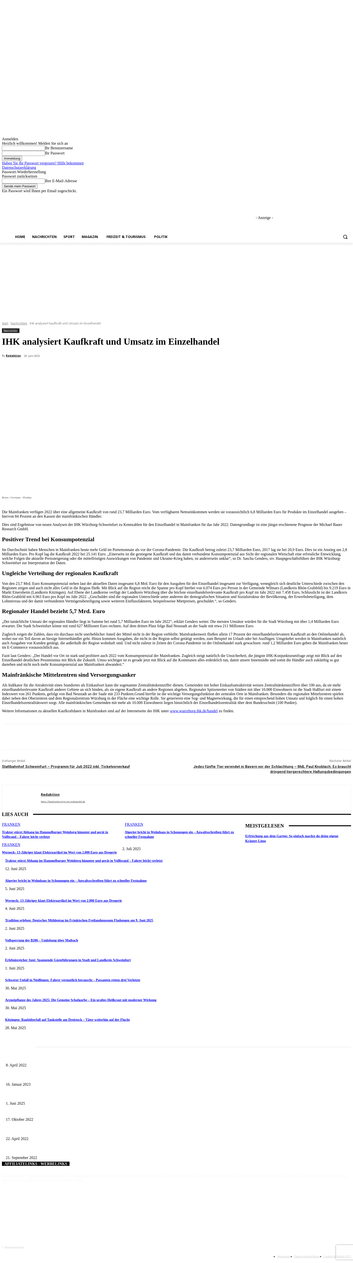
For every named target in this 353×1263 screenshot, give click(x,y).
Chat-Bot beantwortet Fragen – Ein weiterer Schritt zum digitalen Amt (54, 1130)
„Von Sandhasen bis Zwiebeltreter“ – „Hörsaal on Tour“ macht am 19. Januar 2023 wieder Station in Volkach (80, 1076)
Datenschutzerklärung (19, 167)
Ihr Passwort (54, 153)
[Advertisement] (176, 279)
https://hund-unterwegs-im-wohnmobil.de (63, 801)
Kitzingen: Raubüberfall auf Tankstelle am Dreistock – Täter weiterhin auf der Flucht (67, 1020)
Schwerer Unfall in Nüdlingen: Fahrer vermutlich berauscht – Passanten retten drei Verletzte (72, 980)
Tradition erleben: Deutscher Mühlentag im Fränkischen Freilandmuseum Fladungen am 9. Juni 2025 (79, 920)
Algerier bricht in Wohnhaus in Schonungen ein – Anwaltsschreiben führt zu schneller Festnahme (76, 881)
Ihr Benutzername (59, 148)
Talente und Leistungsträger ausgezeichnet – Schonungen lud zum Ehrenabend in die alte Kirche (71, 1111)
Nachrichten (19, 323)
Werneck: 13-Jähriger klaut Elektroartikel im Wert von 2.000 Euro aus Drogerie (56, 852)
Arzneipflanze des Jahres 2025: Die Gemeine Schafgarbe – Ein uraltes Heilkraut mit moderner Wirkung (80, 1000)
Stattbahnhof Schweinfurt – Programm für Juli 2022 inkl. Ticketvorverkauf (66, 766)
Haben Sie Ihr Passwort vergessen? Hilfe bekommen (43, 163)
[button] (345, 237)
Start (5, 323)
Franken (11, 824)
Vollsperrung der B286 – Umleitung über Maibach (41, 940)
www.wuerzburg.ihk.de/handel (194, 711)
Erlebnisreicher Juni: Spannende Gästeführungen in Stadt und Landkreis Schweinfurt (68, 960)
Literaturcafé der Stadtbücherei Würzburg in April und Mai (46, 1057)
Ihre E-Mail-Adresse (61, 181)
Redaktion (13, 355)
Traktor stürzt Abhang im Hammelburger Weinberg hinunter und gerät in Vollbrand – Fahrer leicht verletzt (84, 861)
